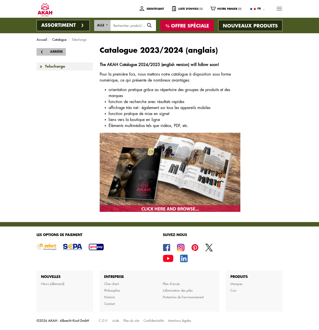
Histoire (109, 297)
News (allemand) (52, 284)
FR (259, 8)
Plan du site (131, 320)
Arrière (56, 51)
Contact (109, 304)
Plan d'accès (171, 284)
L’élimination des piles (178, 290)
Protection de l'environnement (183, 297)
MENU (279, 8)
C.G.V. (103, 320)
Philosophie (112, 290)
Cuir (233, 290)
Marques (236, 284)
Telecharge (55, 66)
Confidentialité (154, 320)
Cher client (111, 284)
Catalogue (59, 39)
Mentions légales (179, 320)
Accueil (42, 39)
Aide (115, 320)
